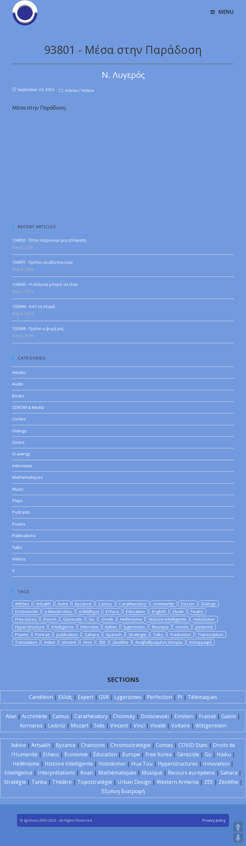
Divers (18, 442)
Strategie (137, 634)
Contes (19, 419)
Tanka (39, 781)
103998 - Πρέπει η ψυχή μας (38, 328)
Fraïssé (207, 716)
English (159, 611)
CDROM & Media (28, 407)
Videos (87, 90)
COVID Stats (193, 745)
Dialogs (19, 431)
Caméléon (41, 697)
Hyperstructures (178, 763)
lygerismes (134, 627)
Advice (18, 745)
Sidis (99, 725)
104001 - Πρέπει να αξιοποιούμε (42, 262)
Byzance (83, 604)
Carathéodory (91, 716)
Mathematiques (27, 477)
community (163, 604)
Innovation (216, 763)
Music (17, 489)
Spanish (114, 634)
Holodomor (204, 619)
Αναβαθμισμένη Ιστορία (159, 642)
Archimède (34, 716)
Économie (76, 754)
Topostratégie (94, 781)
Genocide (72, 619)
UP (238, 827)
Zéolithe (228, 781)
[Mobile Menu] (222, 11)
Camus (105, 604)
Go (91, 619)
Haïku (224, 754)
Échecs (51, 754)
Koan (86, 772)
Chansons (93, 745)
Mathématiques (117, 772)
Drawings (21, 454)
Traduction (180, 634)
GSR (104, 697)
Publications (24, 535)
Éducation (105, 754)
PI (179, 697)
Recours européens (191, 772)
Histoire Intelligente (167, 619)
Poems (19, 524)
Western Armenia (178, 781)
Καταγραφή (200, 642)
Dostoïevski (155, 716)
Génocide (188, 754)
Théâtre (62, 781)
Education (135, 611)
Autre (63, 604)
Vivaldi (158, 725)
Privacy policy (214, 820)
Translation (26, 642)
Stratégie (15, 781)
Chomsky (124, 716)
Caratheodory (132, 604)
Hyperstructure (30, 627)
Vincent (69, 642)
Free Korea (26, 619)
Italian (111, 627)
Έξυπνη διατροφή (123, 791)
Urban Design (134, 781)
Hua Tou (141, 763)
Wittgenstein (210, 725)
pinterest (204, 627)
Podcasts (21, 512)
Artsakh (43, 604)
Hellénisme (26, 763)
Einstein (183, 716)
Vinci (87, 642)
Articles (71, 90)
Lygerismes (128, 697)
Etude (178, 611)
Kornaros (31, 725)
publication (67, 634)
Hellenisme (131, 619)
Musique (160, 627)
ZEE (102, 642)
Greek (107, 619)
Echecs (112, 611)
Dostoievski (26, 611)
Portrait (42, 634)
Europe (131, 754)
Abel (11, 716)
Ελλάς (65, 697)
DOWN (238, 838)
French (49, 619)
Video (49, 642)
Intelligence (62, 627)
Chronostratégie (131, 745)
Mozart (79, 725)
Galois (228, 716)
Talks (17, 547)
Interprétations (56, 772)
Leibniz (56, 725)
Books (18, 396)
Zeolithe (120, 642)
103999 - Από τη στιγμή (33, 306)
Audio (17, 384)
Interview (89, 627)
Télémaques (202, 697)
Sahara (92, 634)
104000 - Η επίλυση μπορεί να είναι (45, 284)
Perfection (159, 697)
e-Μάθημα (89, 611)
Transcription (210, 634)
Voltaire (180, 725)
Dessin (187, 604)
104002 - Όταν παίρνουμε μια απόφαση (49, 240)
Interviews (22, 466)
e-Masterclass (58, 611)
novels (182, 627)
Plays (17, 500)
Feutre (197, 611)
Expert (86, 697)
